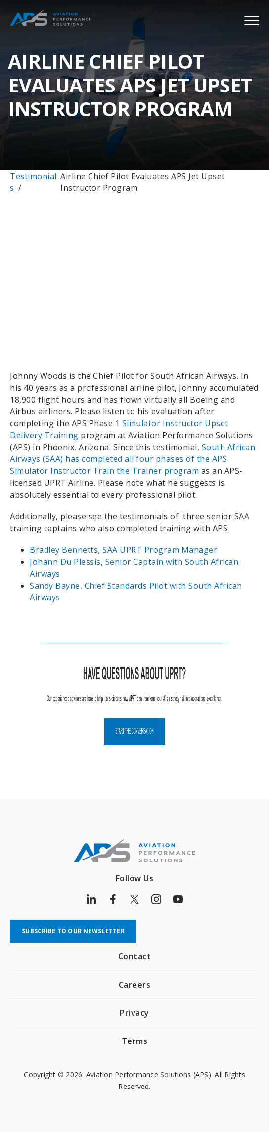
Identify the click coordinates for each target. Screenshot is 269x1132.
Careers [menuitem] (135, 984)
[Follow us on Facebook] (113, 899)
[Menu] (251, 20)
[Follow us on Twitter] (134, 899)
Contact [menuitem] (134, 956)
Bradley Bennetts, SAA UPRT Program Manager (125, 549)
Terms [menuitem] (135, 1041)
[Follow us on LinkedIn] (91, 899)
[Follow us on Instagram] (156, 899)
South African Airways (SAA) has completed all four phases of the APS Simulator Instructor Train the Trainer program (132, 459)
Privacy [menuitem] (134, 1012)
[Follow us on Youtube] (178, 899)
